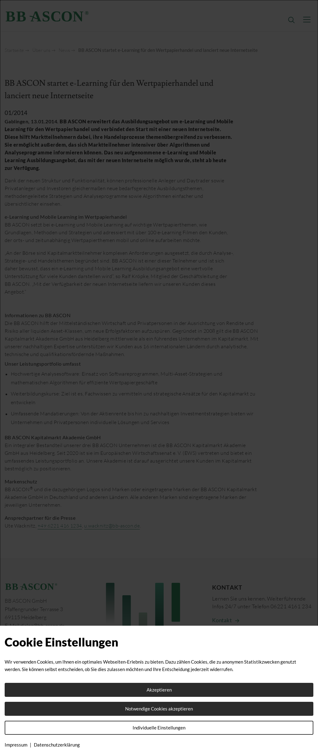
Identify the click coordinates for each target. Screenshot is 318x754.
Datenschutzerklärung (57, 744)
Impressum (16, 744)
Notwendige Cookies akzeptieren (159, 708)
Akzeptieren (159, 689)
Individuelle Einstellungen (159, 727)
